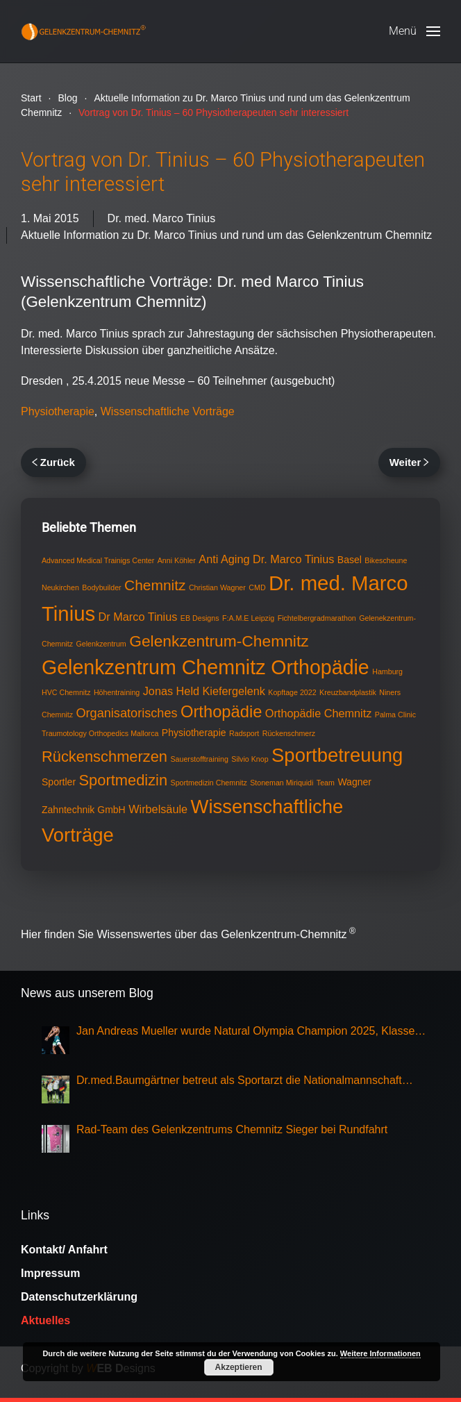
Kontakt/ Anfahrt (64, 1249)
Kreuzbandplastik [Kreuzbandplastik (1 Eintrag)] (347, 692)
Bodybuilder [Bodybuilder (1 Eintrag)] (101, 587)
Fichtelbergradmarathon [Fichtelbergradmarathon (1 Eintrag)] (317, 618)
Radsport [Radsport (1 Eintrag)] (244, 733)
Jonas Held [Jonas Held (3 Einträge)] (171, 691)
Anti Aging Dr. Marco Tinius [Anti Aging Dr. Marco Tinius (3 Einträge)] (266, 559)
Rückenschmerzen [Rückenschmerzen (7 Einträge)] (104, 756)
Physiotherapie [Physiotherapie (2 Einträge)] (194, 732)
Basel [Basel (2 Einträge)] (349, 559)
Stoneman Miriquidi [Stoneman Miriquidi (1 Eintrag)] (281, 782)
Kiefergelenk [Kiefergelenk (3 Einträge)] (234, 691)
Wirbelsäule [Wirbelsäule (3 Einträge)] (157, 809)
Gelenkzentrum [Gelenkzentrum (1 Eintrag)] (101, 644)
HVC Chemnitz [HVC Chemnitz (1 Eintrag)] (66, 692)
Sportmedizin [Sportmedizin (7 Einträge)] (123, 780)
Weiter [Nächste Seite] (409, 462)
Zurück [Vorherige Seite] (53, 462)
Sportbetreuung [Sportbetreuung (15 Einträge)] (337, 755)
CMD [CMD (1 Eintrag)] (257, 587)
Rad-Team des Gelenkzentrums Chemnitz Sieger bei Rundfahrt (231, 1129)
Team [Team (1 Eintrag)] (326, 782)
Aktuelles (45, 1320)
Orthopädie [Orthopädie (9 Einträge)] (221, 712)
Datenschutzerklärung (79, 1297)
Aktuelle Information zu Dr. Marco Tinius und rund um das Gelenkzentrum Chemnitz (226, 235)
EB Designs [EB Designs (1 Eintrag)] (200, 618)
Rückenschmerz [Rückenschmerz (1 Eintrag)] (288, 733)
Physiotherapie (57, 411)
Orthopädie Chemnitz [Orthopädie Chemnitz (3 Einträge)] (318, 713)
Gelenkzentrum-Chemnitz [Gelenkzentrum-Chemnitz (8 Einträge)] (218, 641)
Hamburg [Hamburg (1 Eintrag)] (387, 671)
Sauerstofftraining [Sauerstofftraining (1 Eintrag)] (199, 759)
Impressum (50, 1273)
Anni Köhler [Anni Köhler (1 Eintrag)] (177, 560)
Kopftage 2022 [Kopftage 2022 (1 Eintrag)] (292, 692)
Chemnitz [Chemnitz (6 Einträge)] (154, 585)
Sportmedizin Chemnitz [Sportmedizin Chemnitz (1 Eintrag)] (209, 782)
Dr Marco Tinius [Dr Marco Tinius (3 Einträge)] (138, 616)
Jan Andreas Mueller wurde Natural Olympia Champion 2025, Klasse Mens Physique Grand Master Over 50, (245, 1032)
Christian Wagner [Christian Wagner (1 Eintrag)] (217, 587)
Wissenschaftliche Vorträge (168, 411)
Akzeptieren (238, 1367)
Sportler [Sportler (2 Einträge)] (59, 781)
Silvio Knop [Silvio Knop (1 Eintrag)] (249, 759)
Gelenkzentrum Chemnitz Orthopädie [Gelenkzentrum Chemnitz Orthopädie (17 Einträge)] (205, 667)
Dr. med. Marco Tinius (162, 218)
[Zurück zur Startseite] (83, 31)
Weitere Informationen (380, 1353)
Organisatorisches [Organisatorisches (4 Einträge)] (126, 713)
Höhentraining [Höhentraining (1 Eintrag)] (117, 692)
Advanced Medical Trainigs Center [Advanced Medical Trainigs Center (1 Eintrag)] (98, 560)
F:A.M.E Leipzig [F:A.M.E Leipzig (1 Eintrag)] (248, 618)
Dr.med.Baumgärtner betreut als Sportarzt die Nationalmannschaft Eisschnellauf (239, 1081)
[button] (414, 31)
